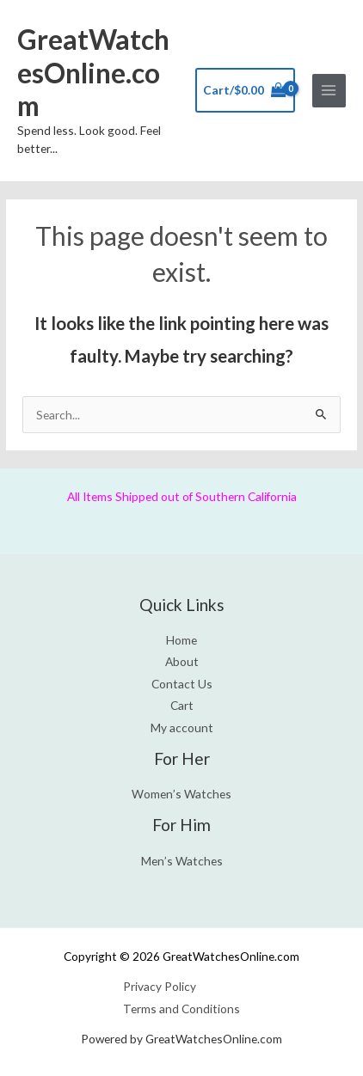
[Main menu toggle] (329, 90)
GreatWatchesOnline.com (93, 72)
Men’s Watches (182, 860)
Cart (182, 705)
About (182, 661)
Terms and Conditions (181, 1008)
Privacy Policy (159, 986)
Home (181, 640)
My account (182, 727)
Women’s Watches (181, 793)
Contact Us (181, 683)
